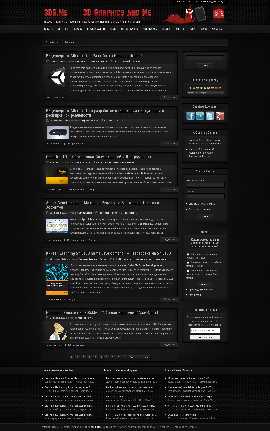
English (93, 189)
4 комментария (55, 240)
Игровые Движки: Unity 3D (92, 61)
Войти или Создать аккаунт (210, 1)
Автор (204, 28)
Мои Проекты (150, 28)
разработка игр (131, 61)
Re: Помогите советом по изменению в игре (130, 378)
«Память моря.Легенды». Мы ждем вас (189, 405)
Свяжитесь (97, 427)
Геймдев (77, 28)
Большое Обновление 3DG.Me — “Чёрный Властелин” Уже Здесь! (102, 312)
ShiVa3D (117, 258)
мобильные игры (143, 258)
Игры (113, 28)
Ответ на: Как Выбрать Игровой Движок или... (69, 405)
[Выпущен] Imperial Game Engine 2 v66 (188, 378)
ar (123, 120)
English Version (183, 1)
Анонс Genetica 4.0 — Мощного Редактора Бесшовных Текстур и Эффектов (102, 205)
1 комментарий (54, 189)
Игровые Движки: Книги (93, 258)
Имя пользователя (196, 180)
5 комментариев (55, 345)
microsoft (109, 120)
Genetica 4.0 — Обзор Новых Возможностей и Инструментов (98, 156)
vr (118, 120)
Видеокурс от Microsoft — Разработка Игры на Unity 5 (94, 55)
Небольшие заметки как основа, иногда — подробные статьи (202, 274)
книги (127, 258)
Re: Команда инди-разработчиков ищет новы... (132, 414)
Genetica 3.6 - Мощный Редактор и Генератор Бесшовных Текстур (201, 153)
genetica (101, 162)
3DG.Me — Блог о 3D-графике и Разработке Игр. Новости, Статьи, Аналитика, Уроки (92, 21)
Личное (180, 28)
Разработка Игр (89, 120)
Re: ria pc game (114, 396)
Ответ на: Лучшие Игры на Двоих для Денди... (70, 378)
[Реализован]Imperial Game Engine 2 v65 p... (191, 387)
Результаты (195, 294)
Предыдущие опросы (200, 289)
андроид (161, 258)
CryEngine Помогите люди (182, 414)
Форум (192, 28)
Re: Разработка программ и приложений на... (130, 387)
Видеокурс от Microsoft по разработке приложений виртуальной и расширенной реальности (105, 113)
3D (66, 28)
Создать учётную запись (202, 203)
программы (128, 162)
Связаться (217, 28)
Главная (48, 28)
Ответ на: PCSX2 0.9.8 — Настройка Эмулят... (69, 396)
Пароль (190, 191)
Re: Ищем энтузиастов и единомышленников (130, 405)
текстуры (114, 162)
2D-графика (83, 162)
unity (117, 61)
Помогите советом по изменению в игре (190, 396)
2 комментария (55, 143)
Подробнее (170, 97)
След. (133, 357)
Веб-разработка (129, 28)
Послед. (144, 357)
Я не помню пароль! (199, 209)
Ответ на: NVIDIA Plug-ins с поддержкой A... (68, 387)
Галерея (166, 28)
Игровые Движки (96, 28)
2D (59, 28)
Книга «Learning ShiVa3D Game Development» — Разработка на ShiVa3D (108, 253)
